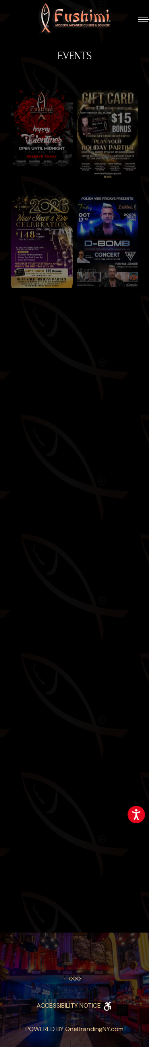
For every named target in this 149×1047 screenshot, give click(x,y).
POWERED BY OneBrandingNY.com (74, 1029)
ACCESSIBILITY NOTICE (74, 1005)
